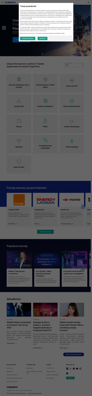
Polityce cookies (60, 33)
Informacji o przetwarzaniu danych (45, 33)
